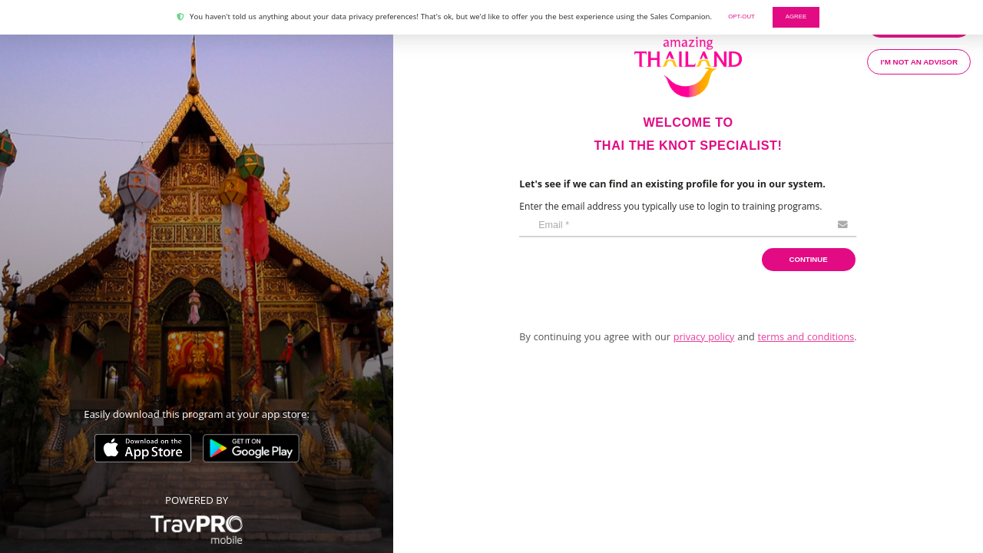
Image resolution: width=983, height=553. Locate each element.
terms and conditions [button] (806, 336)
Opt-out (741, 16)
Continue (808, 259)
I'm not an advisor (919, 62)
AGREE (796, 16)
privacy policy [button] (704, 336)
